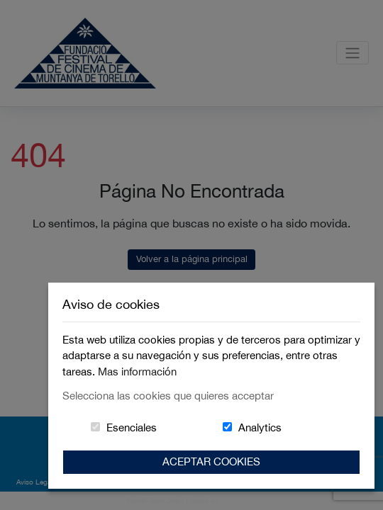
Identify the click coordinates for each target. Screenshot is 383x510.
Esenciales (131, 427)
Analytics (260, 427)
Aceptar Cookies (211, 461)
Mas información (137, 372)
